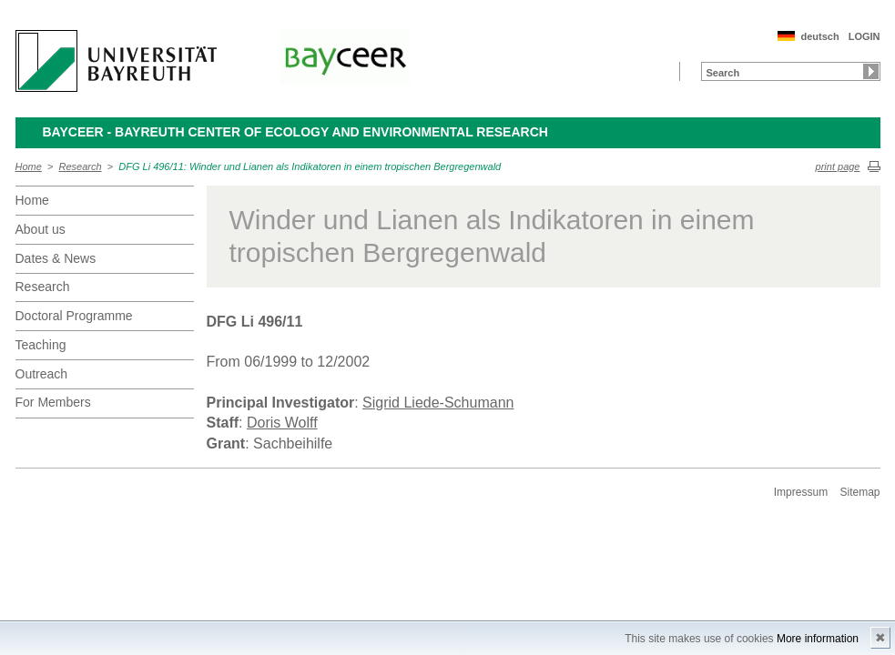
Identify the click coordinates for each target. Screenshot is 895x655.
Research (80, 166)
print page (838, 166)
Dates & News (56, 258)
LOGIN (864, 36)
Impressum (801, 492)
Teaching (40, 345)
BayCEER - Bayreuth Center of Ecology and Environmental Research (295, 132)
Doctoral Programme (74, 315)
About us (40, 229)
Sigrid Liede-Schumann (438, 402)
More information (818, 638)
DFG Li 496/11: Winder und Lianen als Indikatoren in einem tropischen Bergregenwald (309, 166)
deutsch (819, 36)
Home (28, 166)
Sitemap (859, 492)
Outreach (41, 374)
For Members (53, 402)
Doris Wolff (282, 422)
